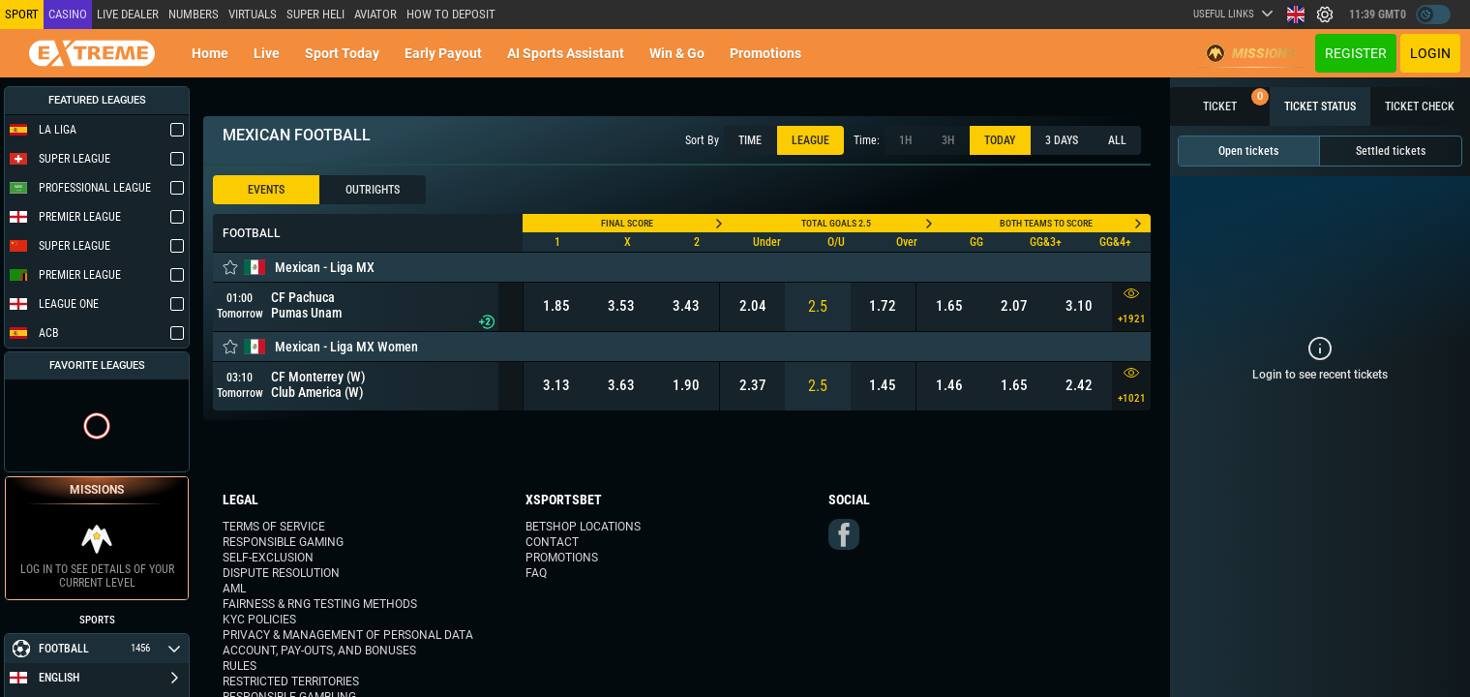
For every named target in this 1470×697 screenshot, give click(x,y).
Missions (1251, 53)
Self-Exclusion (268, 557)
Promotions (765, 53)
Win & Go (677, 53)
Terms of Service (274, 526)
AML (234, 588)
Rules (239, 666)
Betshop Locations (583, 526)
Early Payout (443, 53)
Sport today (342, 53)
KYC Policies (259, 619)
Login (1430, 53)
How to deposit (450, 14)
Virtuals (252, 14)
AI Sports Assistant (565, 53)
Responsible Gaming (283, 542)
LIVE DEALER (128, 14)
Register (1356, 53)
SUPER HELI (315, 14)
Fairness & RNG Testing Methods (320, 604)
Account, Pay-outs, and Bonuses (319, 650)
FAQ (536, 573)
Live (267, 53)
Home (210, 53)
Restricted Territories (291, 681)
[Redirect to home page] (92, 53)
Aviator (375, 14)
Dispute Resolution (281, 573)
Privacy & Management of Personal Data (348, 635)
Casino (67, 14)
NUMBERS (193, 14)
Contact (552, 542)
